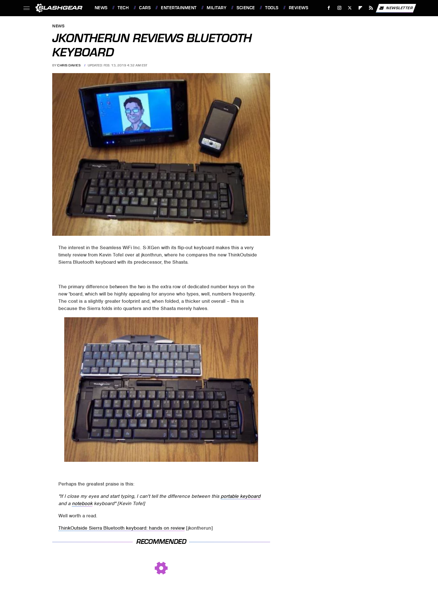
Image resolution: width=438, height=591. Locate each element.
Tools (271, 7)
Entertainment (179, 7)
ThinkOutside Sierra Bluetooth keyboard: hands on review (121, 528)
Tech (123, 7)
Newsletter (395, 8)
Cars (145, 7)
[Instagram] (339, 8)
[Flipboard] (360, 8)
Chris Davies (68, 65)
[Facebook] (329, 8)
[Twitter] (350, 8)
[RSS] (371, 8)
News (101, 7)
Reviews (298, 7)
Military (216, 7)
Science (246, 7)
